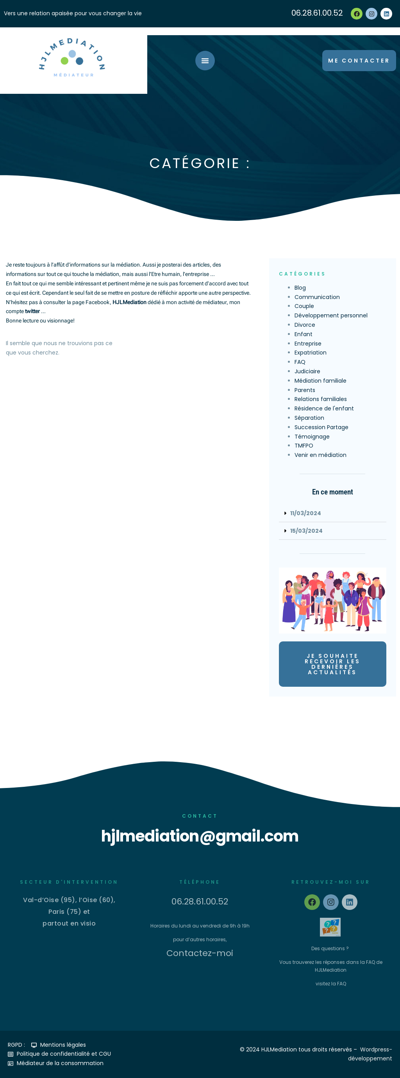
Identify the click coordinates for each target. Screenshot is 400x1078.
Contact (200, 816)
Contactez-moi (199, 953)
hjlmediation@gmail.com (199, 836)
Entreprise (308, 343)
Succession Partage (321, 427)
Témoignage (312, 437)
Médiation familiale (320, 381)
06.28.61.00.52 (317, 12)
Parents (305, 390)
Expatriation (311, 352)
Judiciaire (307, 371)
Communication (317, 297)
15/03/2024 (306, 531)
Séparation (309, 418)
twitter (32, 311)
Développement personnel (331, 315)
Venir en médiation (320, 455)
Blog (300, 288)
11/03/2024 (305, 513)
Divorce (305, 325)
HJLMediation (129, 302)
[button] (332, 513)
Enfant (303, 334)
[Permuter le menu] (205, 60)
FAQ (300, 362)
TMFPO (304, 445)
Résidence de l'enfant (324, 408)
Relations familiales (321, 399)
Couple (304, 306)
